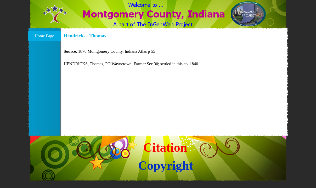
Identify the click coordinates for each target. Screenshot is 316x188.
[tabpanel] (174, 54)
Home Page (44, 36)
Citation (165, 147)
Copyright (165, 165)
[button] (54, 16)
